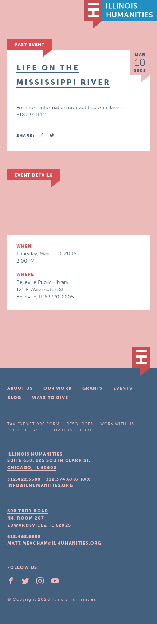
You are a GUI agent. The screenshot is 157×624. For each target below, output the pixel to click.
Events (122, 388)
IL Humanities (120, 14)
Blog (14, 397)
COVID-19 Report (71, 430)
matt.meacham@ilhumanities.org (54, 543)
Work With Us (117, 424)
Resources (80, 424)
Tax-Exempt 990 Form (33, 424)
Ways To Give (50, 397)
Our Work (57, 388)
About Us (20, 388)
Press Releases (25, 430)
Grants (92, 388)
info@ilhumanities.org (40, 485)
